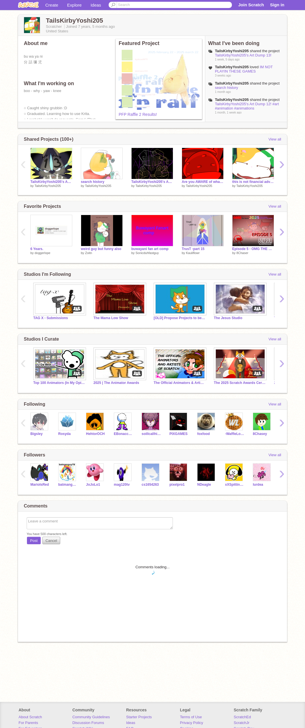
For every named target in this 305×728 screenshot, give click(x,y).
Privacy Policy (191, 723)
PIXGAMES (178, 434)
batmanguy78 (67, 485)
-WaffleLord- (234, 434)
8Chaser (242, 253)
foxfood (203, 434)
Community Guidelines (91, 717)
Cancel (51, 540)
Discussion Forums (88, 723)
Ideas (96, 5)
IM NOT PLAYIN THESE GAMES (244, 69)
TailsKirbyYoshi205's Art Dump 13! (243, 55)
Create (51, 5)
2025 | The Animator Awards (116, 383)
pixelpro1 (177, 485)
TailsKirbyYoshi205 (47, 186)
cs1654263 (150, 485)
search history (226, 87)
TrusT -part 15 (193, 249)
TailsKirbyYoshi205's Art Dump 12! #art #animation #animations (247, 106)
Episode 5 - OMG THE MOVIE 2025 (253, 249)
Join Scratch (251, 4)
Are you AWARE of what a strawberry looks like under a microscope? (203, 182)
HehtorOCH (95, 434)
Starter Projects (139, 717)
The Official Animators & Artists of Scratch (179, 383)
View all (274, 139)
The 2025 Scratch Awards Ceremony (239, 383)
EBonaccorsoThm (123, 434)
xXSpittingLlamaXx (234, 485)
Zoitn (88, 253)
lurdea (258, 485)
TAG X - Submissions (50, 318)
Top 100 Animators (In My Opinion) (59, 383)
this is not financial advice (253, 182)
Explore (74, 5)
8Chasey (260, 434)
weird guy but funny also (101, 249)
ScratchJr (241, 723)
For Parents (28, 723)
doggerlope (42, 253)
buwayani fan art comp (150, 249)
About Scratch (30, 717)
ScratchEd (242, 717)
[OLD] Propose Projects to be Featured (179, 318)
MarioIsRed (39, 485)
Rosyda (64, 434)
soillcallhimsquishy (151, 434)
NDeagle (204, 485)
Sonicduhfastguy (147, 253)
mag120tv (122, 485)
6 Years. (36, 249)
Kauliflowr (193, 253)
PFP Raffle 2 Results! (138, 114)
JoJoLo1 (93, 485)
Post (34, 540)
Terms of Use (191, 717)
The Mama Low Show (110, 318)
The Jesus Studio (228, 318)
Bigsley (36, 434)
